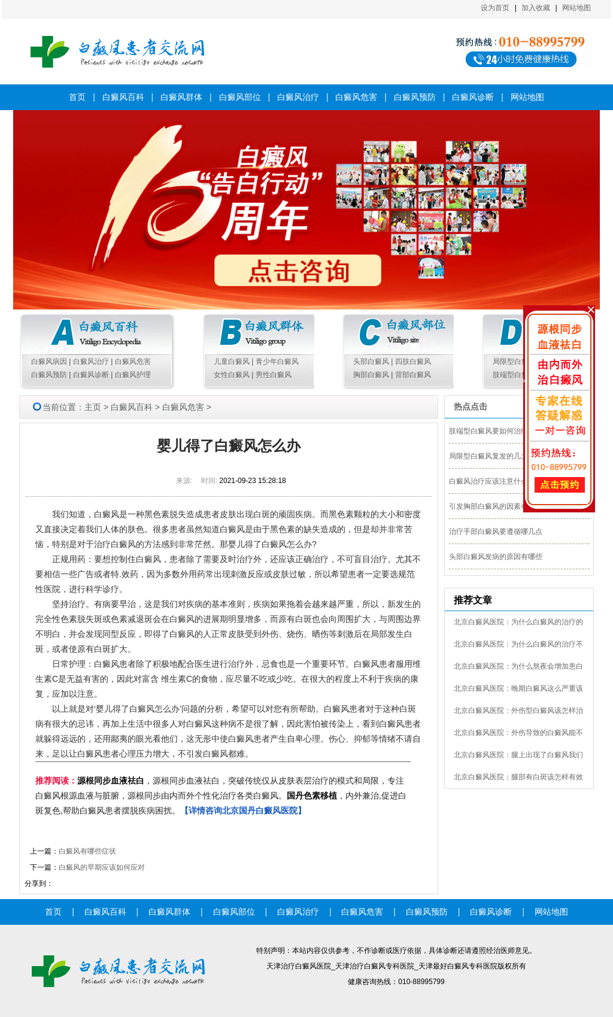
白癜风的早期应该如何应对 (102, 867)
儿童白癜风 (232, 361)
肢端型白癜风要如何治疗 (488, 431)
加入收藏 (535, 8)
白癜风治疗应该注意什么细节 (495, 481)
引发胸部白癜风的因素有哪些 (495, 506)
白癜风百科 (123, 97)
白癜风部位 (240, 97)
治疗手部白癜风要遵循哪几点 (495, 531)
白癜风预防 (415, 97)
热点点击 (470, 406)
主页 (92, 407)
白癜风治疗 (298, 97)
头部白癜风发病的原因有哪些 (495, 556)
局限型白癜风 (514, 361)
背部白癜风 (413, 375)
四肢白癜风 (413, 361)
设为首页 (495, 8)
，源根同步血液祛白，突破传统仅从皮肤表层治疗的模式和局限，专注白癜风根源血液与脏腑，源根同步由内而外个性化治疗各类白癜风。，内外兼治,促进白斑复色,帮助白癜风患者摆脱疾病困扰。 (220, 795)
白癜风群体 (181, 97)
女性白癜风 (232, 375)
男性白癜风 (274, 375)
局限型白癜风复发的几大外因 (495, 456)
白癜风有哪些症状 (87, 851)
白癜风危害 (356, 97)
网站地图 (576, 8)
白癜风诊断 (473, 97)
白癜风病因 (49, 361)
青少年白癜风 (277, 361)
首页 (77, 97)
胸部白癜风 (371, 375)
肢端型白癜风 (514, 375)
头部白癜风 (371, 361)
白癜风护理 (133, 375)
